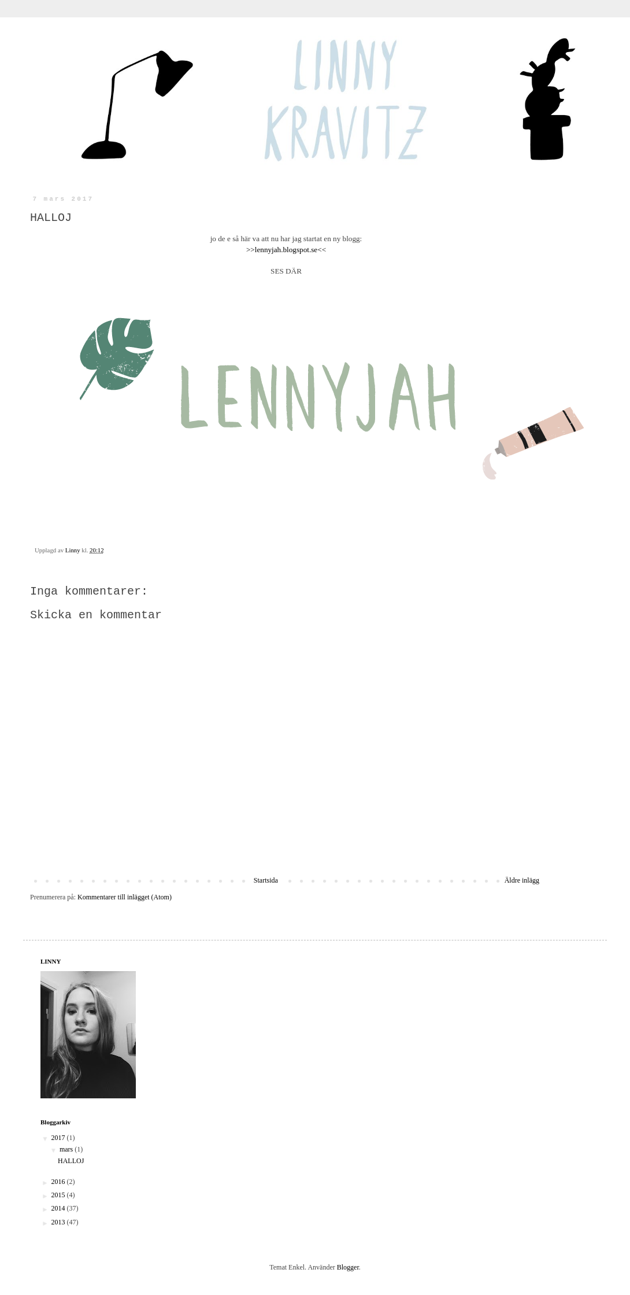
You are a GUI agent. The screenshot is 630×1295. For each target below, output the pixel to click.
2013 (59, 1222)
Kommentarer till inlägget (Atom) (124, 897)
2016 (59, 1182)
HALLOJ (71, 1161)
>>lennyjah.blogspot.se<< (286, 249)
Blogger (348, 1267)
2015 (59, 1195)
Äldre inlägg (522, 880)
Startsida (266, 880)
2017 (59, 1138)
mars (67, 1149)
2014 (59, 1208)
